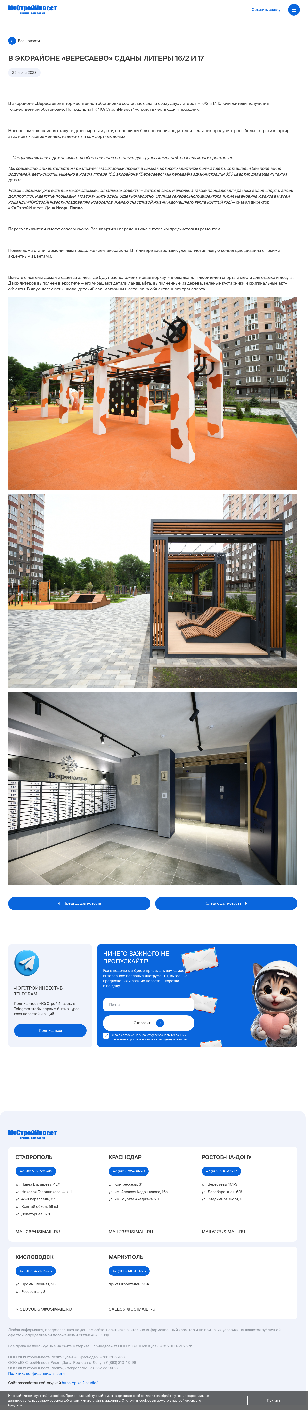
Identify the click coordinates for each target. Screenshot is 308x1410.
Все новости (24, 41)
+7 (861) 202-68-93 (129, 1171)
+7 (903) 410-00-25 (129, 1271)
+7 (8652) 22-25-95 (35, 1171)
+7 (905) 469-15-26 (35, 1271)
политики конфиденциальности (164, 1039)
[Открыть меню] (294, 10)
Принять (273, 1400)
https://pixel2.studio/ (80, 1383)
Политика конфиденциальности (36, 1373)
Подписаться (50, 1030)
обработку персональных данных (162, 1034)
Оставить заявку (266, 10)
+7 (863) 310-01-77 (221, 1171)
